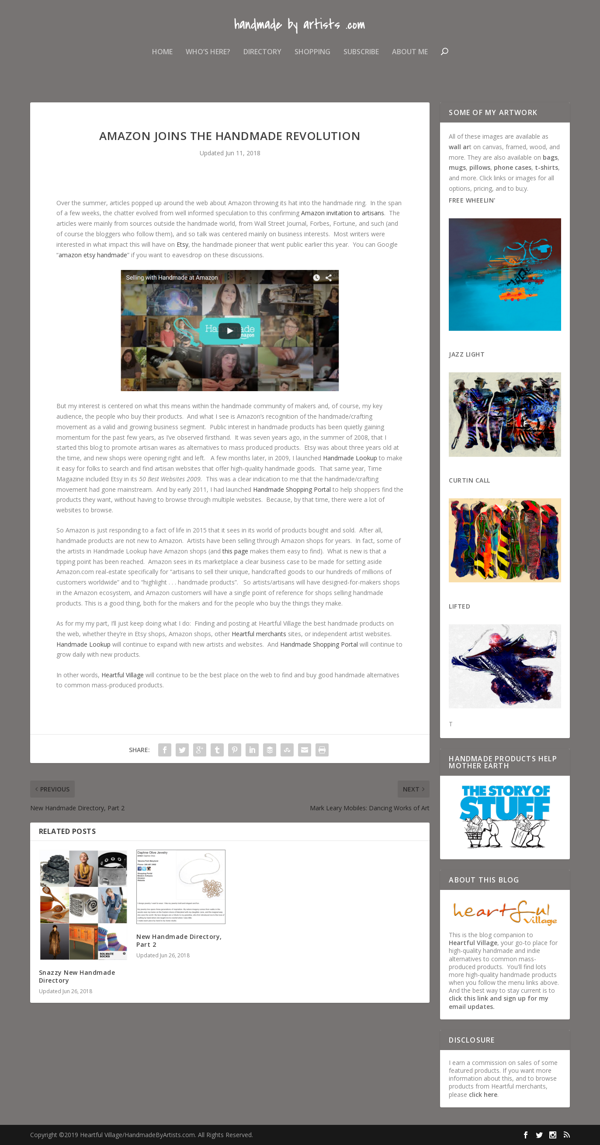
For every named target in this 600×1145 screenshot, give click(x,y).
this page (235, 551)
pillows (479, 167)
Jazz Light (467, 354)
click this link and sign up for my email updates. (498, 1002)
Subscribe (361, 58)
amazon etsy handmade (93, 255)
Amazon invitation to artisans (342, 213)
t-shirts (546, 167)
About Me (410, 58)
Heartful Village (122, 675)
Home (162, 58)
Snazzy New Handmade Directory (77, 976)
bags (550, 157)
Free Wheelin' (472, 200)
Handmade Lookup (350, 458)
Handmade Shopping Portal (292, 489)
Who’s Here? (208, 58)
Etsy (182, 244)
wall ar (459, 147)
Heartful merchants (259, 634)
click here (483, 1094)
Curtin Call (469, 480)
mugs (457, 167)
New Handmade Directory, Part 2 (179, 940)
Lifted (459, 606)
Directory (262, 58)
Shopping (312, 58)
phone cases (512, 167)
